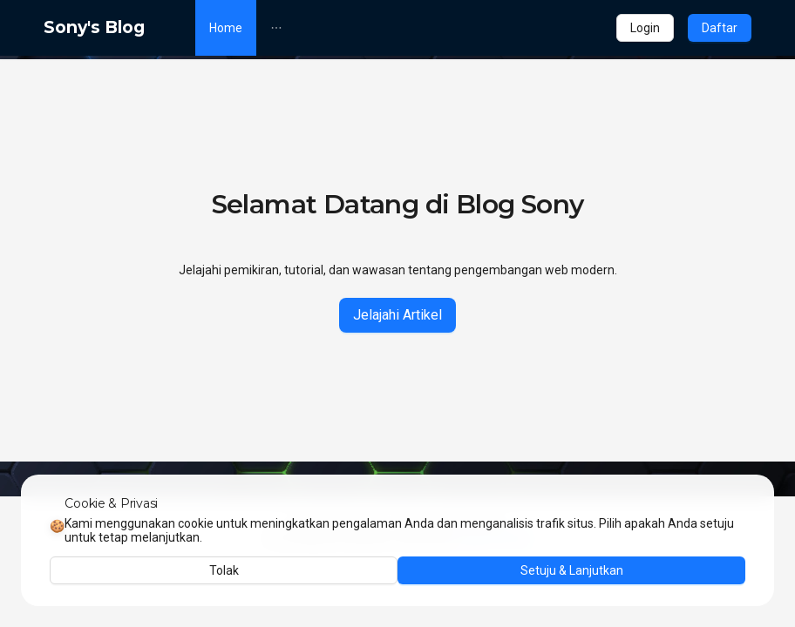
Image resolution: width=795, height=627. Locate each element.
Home (225, 28)
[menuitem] (225, 28)
